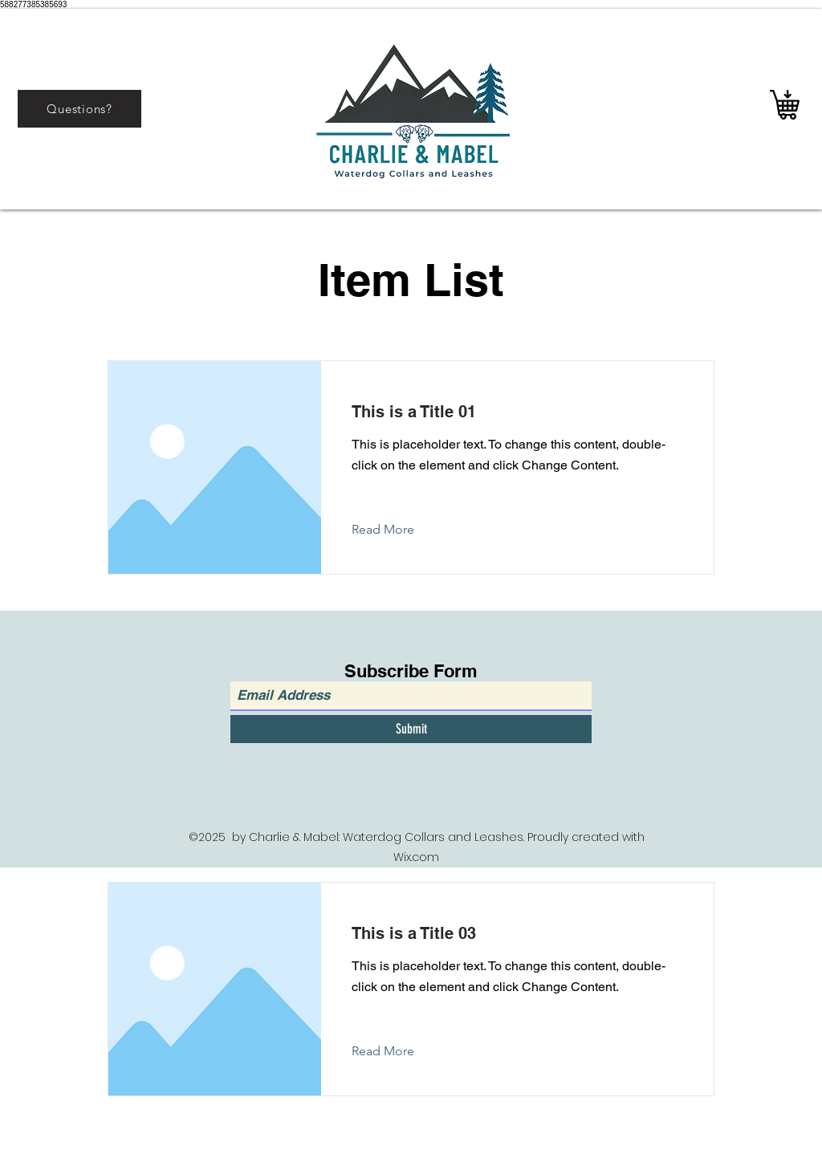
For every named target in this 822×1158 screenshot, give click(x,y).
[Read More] (395, 530)
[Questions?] (79, 109)
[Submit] (411, 729)
